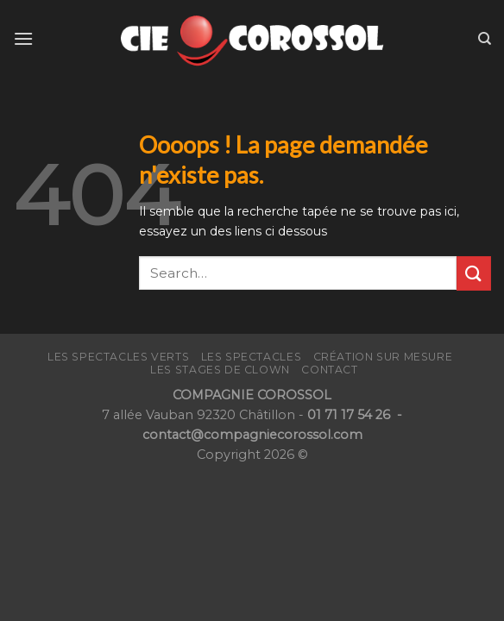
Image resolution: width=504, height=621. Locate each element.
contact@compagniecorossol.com (252, 434)
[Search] (484, 38)
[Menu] (23, 38)
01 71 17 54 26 (350, 415)
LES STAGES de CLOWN (220, 369)
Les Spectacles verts (118, 356)
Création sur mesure (383, 356)
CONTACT (329, 369)
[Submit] (474, 273)
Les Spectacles (251, 356)
